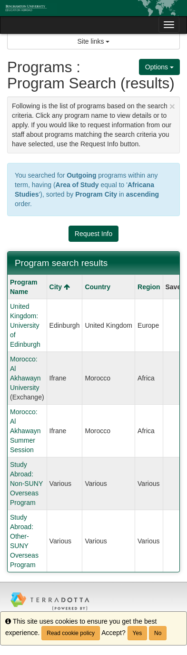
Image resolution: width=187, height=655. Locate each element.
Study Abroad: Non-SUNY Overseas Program (26, 483)
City (59, 287)
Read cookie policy (71, 633)
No (157, 633)
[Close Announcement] (172, 106)
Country (97, 287)
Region (149, 287)
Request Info (93, 233)
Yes (137, 633)
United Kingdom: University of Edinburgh (25, 325)
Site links (94, 41)
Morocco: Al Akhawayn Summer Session (25, 431)
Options (159, 67)
